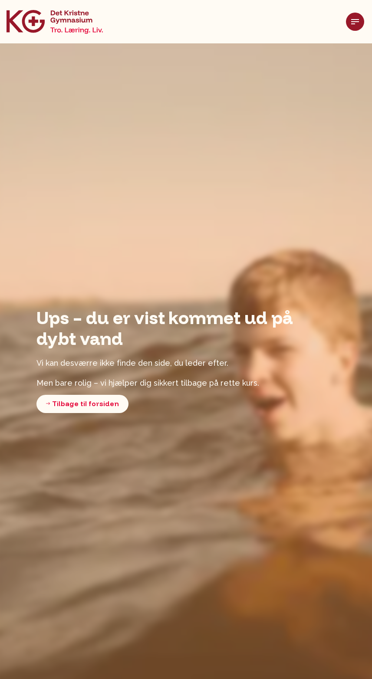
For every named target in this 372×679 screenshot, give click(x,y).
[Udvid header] (359, 21)
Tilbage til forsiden (82, 404)
